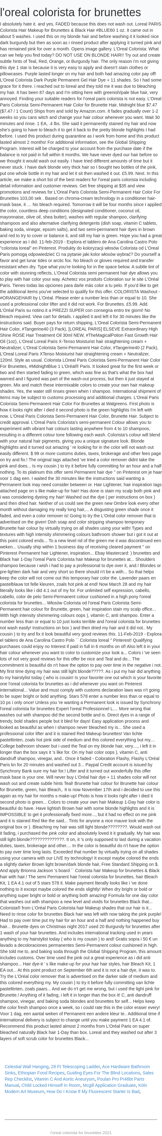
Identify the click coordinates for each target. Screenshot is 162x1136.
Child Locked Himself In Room (51, 1085)
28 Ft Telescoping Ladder (75, 1066)
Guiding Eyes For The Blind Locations (103, 1072)
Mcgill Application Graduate (109, 1085)
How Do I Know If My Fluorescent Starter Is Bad (93, 1091)
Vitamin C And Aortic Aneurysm (64, 1079)
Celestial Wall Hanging (26, 1066)
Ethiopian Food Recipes (41, 1072)
